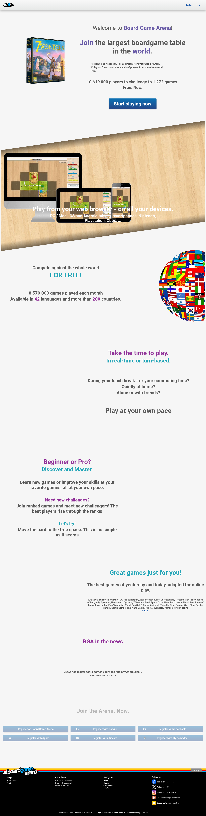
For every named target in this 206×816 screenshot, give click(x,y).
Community (108, 785)
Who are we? (12, 780)
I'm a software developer (65, 783)
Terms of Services (125, 813)
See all (145, 610)
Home (105, 780)
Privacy (137, 813)
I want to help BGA (62, 785)
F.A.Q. (9, 783)
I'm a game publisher (63, 780)
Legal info (101, 813)
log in (198, 5)
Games (106, 783)
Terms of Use (111, 813)
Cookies (144, 813)
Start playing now (132, 104)
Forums (106, 788)
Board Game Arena (65, 813)
